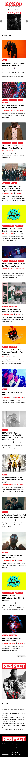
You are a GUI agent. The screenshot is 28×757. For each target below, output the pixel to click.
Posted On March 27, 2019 (7, 484)
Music (5, 100)
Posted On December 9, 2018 (8, 560)
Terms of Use (5, 747)
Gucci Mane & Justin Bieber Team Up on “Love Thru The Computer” (12, 352)
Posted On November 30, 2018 (8, 643)
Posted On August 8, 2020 (7, 68)
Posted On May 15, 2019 (7, 397)
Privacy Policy (13, 747)
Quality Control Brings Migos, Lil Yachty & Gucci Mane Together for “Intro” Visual (13, 188)
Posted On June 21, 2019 (7, 233)
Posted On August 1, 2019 (7, 193)
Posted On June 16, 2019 (7, 314)
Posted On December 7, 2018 (8, 602)
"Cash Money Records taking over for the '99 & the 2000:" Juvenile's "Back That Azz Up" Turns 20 (13, 725)
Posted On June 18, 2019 (7, 268)
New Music (13, 100)
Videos (5, 102)
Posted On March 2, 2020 (7, 150)
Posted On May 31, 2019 (7, 356)
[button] (1, 21)
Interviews (6, 142)
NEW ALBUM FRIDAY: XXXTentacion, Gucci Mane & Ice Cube (13, 598)
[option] (14, 20)
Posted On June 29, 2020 (7, 110)
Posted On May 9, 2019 (7, 442)
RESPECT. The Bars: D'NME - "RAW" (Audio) (12, 729)
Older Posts (21, 656)
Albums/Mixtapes (8, 225)
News (4, 60)
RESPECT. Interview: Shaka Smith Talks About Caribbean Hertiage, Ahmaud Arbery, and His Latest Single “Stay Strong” (13, 719)
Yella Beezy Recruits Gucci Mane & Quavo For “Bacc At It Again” (13, 480)
